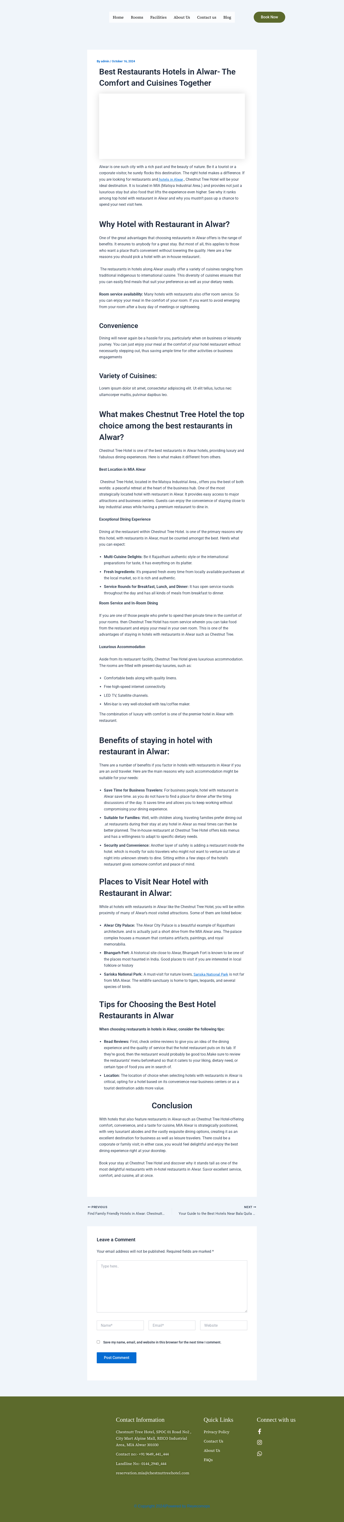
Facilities (158, 17)
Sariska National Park (212, 974)
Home (118, 17)
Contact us (206, 17)
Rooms (137, 17)
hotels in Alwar (171, 179)
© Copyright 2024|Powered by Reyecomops (172, 1506)
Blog (227, 17)
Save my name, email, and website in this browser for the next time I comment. (162, 1343)
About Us (182, 17)
